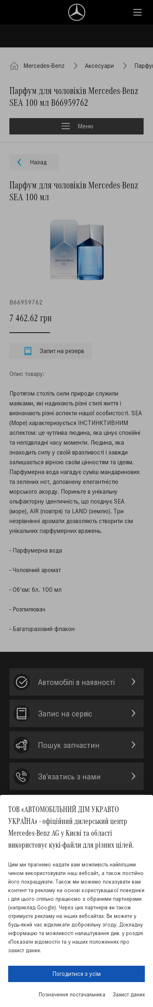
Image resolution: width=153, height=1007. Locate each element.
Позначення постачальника (72, 994)
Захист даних (129, 994)
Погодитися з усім (76, 974)
